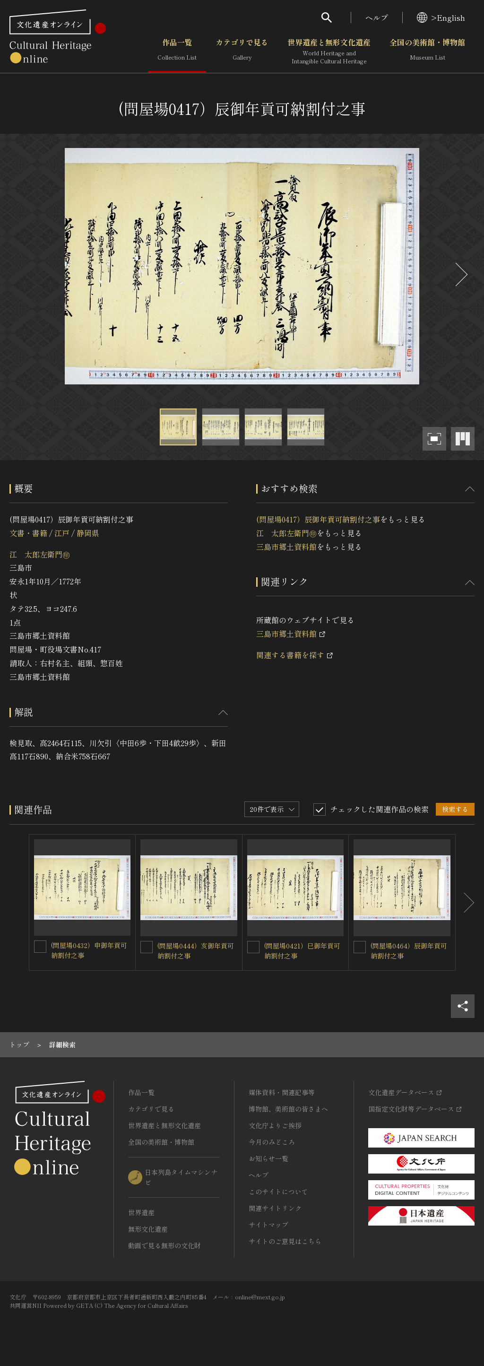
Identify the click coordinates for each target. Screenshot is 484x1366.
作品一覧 (177, 51)
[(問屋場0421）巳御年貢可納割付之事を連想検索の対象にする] (253, 947)
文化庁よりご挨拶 (275, 1125)
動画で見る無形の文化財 (164, 1245)
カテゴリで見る (242, 51)
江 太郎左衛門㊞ (39, 554)
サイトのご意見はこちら (285, 1241)
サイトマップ (268, 1224)
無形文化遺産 (148, 1229)
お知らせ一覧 (268, 1158)
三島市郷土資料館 (286, 546)
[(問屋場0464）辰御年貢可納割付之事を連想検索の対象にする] (360, 947)
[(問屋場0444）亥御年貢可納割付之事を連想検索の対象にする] (146, 947)
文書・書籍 (28, 533)
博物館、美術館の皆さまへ (288, 1109)
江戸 (61, 533)
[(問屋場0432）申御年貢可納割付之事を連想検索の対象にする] (40, 946)
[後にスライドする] (460, 274)
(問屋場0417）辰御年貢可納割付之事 (318, 519)
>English (441, 17)
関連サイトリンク (275, 1208)
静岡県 (88, 533)
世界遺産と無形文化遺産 (329, 51)
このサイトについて (278, 1191)
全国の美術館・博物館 (427, 51)
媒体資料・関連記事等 (282, 1092)
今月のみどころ (272, 1142)
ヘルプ (376, 17)
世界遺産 (141, 1212)
